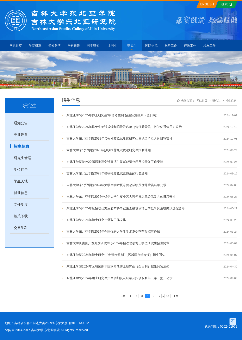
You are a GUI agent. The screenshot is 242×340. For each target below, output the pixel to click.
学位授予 (21, 170)
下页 (175, 296)
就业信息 (21, 193)
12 (167, 296)
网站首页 (201, 100)
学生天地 (21, 181)
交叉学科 (21, 228)
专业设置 (21, 135)
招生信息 (21, 146)
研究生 (216, 100)
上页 (123, 296)
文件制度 (21, 204)
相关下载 (21, 216)
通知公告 (21, 123)
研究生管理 (22, 158)
